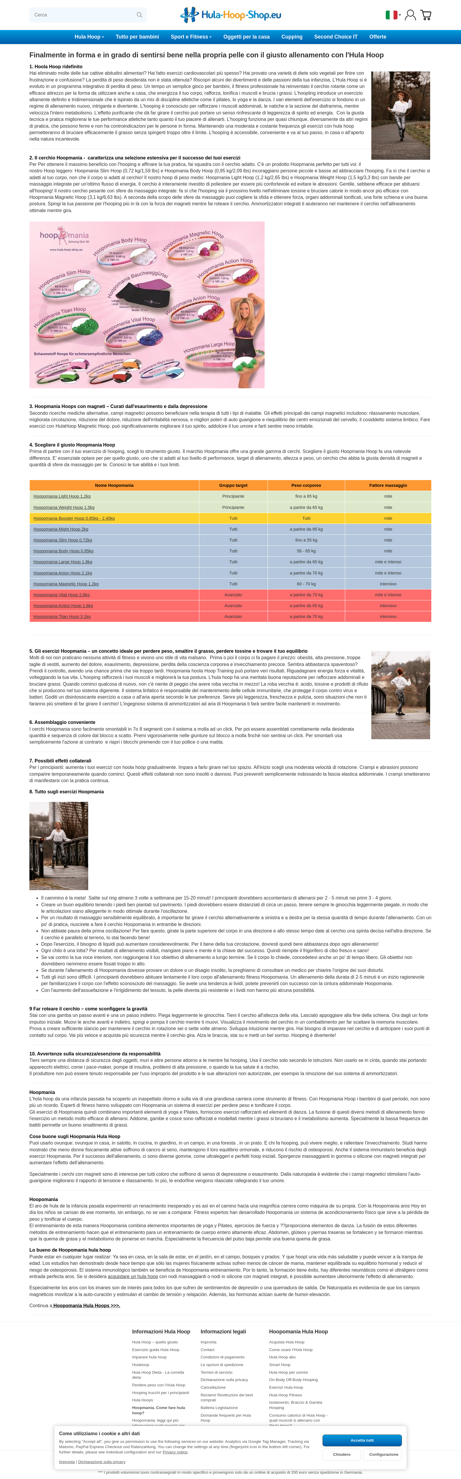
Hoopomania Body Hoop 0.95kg (63, 551)
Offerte (378, 37)
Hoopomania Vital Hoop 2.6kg (62, 594)
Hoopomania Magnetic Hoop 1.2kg (66, 584)
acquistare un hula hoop (133, 1276)
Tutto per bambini (137, 37)
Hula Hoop (89, 37)
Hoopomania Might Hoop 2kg (61, 529)
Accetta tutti (362, 1440)
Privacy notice (175, 1452)
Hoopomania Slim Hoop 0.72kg (63, 540)
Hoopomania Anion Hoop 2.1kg (63, 573)
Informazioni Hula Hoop (161, 1332)
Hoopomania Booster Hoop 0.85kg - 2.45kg (74, 518)
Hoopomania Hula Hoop (298, 1332)
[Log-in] (410, 15)
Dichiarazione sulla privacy (102, 1462)
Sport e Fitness (191, 37)
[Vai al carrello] (426, 15)
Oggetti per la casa (246, 37)
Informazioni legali (223, 1332)
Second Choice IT (336, 37)
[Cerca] (88, 15)
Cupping (292, 37)
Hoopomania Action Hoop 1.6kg (63, 605)
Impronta (67, 1462)
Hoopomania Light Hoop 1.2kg (62, 496)
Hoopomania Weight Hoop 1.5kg (64, 507)
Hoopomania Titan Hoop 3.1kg (62, 616)
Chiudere (341, 1454)
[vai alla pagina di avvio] (230, 15)
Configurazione (383, 1454)
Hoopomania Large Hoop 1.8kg (63, 561)
